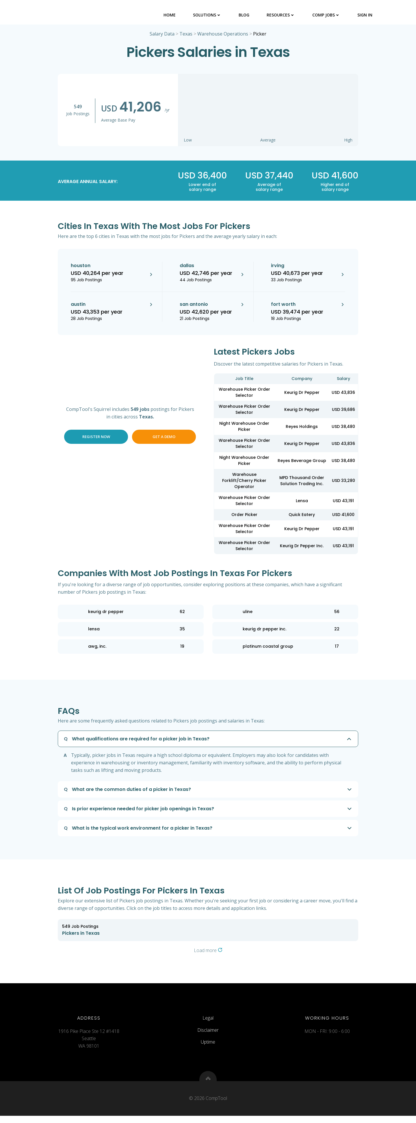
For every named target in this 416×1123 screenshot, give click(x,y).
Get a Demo (164, 438)
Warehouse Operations (222, 35)
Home (170, 14)
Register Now (96, 438)
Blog (244, 14)
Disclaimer (208, 1034)
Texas (185, 35)
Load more (208, 952)
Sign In (365, 14)
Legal (208, 1022)
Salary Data (162, 35)
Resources (281, 14)
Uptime (208, 1047)
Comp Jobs (327, 14)
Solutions (208, 14)
